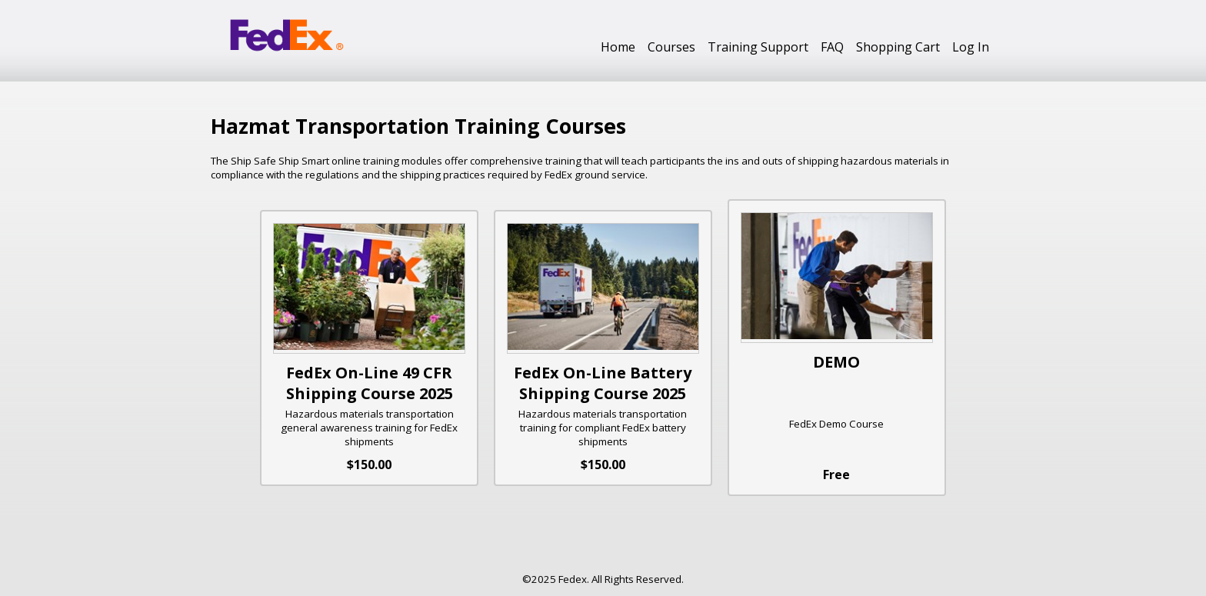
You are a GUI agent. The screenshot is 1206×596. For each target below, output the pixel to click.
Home (618, 46)
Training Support (758, 46)
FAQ (832, 46)
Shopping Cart (898, 46)
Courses (671, 46)
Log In (970, 46)
